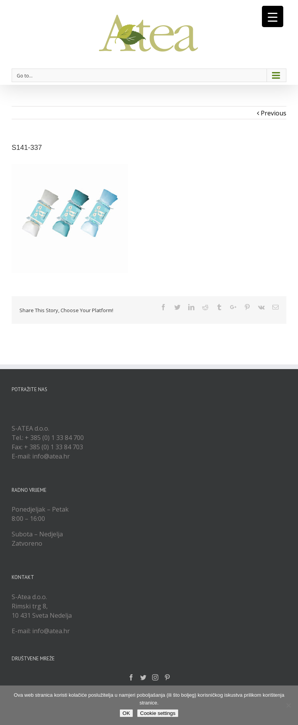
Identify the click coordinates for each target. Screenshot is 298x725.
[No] (288, 705)
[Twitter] (143, 677)
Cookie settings (157, 713)
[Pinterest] (167, 677)
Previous (273, 113)
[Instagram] (155, 677)
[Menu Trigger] (272, 16)
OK (126, 713)
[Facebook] (131, 677)
